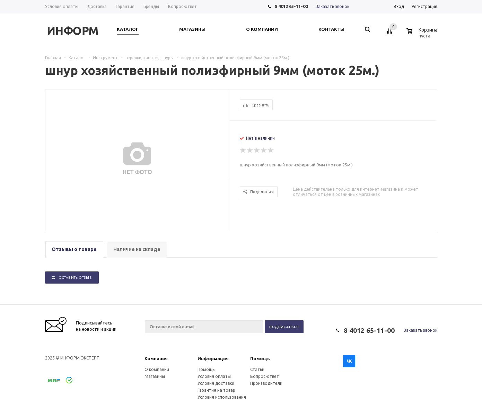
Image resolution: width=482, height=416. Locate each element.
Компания (156, 358)
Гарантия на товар (216, 390)
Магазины (154, 376)
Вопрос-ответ (264, 376)
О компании (156, 369)
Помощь (260, 358)
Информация (213, 358)
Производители (266, 383)
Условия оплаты (214, 376)
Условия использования (222, 397)
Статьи (257, 369)
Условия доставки (216, 383)
